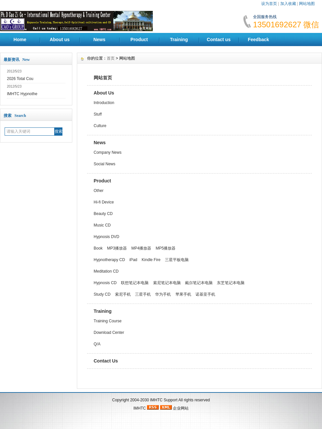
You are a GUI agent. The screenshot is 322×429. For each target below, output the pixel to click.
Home (19, 39)
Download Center (109, 332)
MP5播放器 (166, 248)
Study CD (102, 294)
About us (60, 39)
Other (99, 190)
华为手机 (163, 294)
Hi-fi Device (104, 202)
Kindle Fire (151, 259)
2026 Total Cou (20, 78)
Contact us (218, 39)
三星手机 (143, 294)
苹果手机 (183, 294)
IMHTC (156, 400)
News (99, 39)
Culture (100, 125)
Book (98, 248)
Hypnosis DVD (106, 236)
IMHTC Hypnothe (22, 94)
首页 (111, 58)
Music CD (102, 225)
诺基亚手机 (205, 294)
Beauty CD (103, 213)
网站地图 (307, 3)
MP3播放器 (117, 248)
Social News (104, 164)
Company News (108, 152)
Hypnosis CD (105, 283)
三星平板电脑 (177, 259)
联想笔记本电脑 (135, 283)
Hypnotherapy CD (109, 259)
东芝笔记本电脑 (230, 283)
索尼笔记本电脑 (167, 283)
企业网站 (181, 408)
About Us (104, 92)
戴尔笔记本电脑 (199, 283)
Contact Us (106, 360)
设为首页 (269, 3)
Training (179, 39)
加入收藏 (288, 3)
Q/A (97, 344)
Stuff (98, 114)
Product (139, 39)
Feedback (258, 39)
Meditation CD (106, 271)
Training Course (108, 321)
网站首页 (103, 77)
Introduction (104, 102)
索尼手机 (123, 294)
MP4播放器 (141, 248)
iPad (133, 259)
